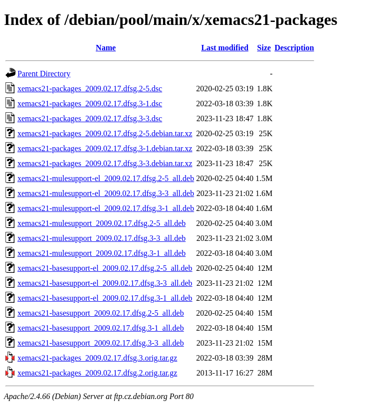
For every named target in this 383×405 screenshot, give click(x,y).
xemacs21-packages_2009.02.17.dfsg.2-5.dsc (89, 88)
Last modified (224, 47)
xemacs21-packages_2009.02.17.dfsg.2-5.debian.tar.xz (104, 133)
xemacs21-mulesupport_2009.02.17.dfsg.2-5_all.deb (101, 223)
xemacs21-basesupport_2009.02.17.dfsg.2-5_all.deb (100, 313)
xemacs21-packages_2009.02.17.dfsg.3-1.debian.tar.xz (104, 148)
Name (106, 47)
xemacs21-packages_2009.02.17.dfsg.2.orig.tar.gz (97, 373)
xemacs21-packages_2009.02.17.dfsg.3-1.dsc (89, 103)
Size (264, 47)
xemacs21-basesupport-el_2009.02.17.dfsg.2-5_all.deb (104, 268)
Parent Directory (43, 73)
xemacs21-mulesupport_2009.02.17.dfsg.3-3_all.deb (101, 238)
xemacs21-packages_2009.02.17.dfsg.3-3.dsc (89, 118)
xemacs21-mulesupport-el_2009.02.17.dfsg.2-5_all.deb (105, 178)
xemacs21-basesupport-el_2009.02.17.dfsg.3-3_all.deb (104, 283)
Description (294, 47)
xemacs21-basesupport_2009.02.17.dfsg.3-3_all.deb (100, 343)
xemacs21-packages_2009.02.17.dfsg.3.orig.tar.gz (97, 358)
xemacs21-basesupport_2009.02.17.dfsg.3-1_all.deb (100, 328)
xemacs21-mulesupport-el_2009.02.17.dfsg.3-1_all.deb (105, 208)
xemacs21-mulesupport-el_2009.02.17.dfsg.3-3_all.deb (105, 193)
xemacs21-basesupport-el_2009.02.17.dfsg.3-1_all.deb (104, 298)
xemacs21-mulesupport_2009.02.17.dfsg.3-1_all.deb (101, 253)
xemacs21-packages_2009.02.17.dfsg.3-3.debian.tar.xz (104, 163)
